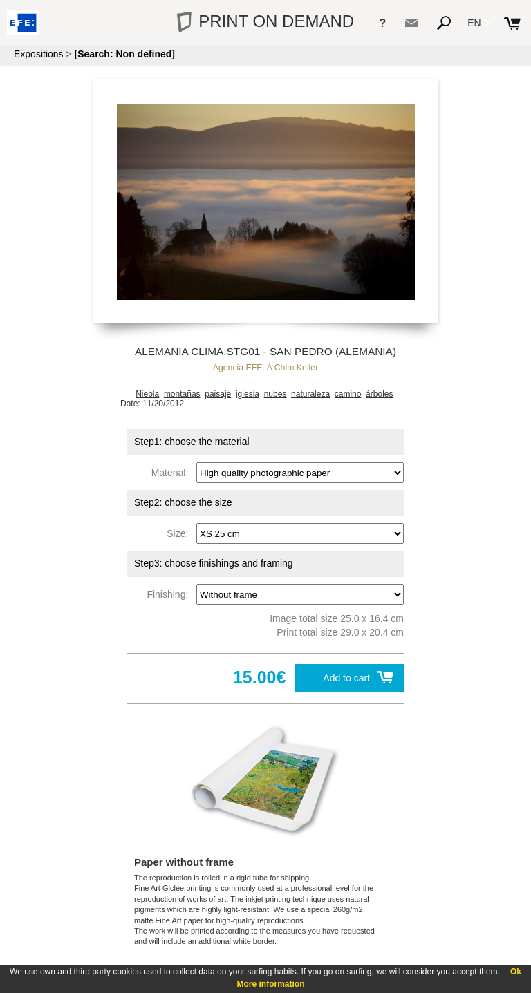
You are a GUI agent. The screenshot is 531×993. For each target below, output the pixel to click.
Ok (515, 971)
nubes (275, 394)
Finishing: (170, 594)
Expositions (39, 53)
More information (271, 984)
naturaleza (310, 394)
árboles (379, 394)
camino (348, 394)
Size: (180, 533)
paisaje (218, 394)
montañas (182, 394)
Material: (172, 472)
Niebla (147, 394)
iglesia (247, 394)
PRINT (265, 21)
